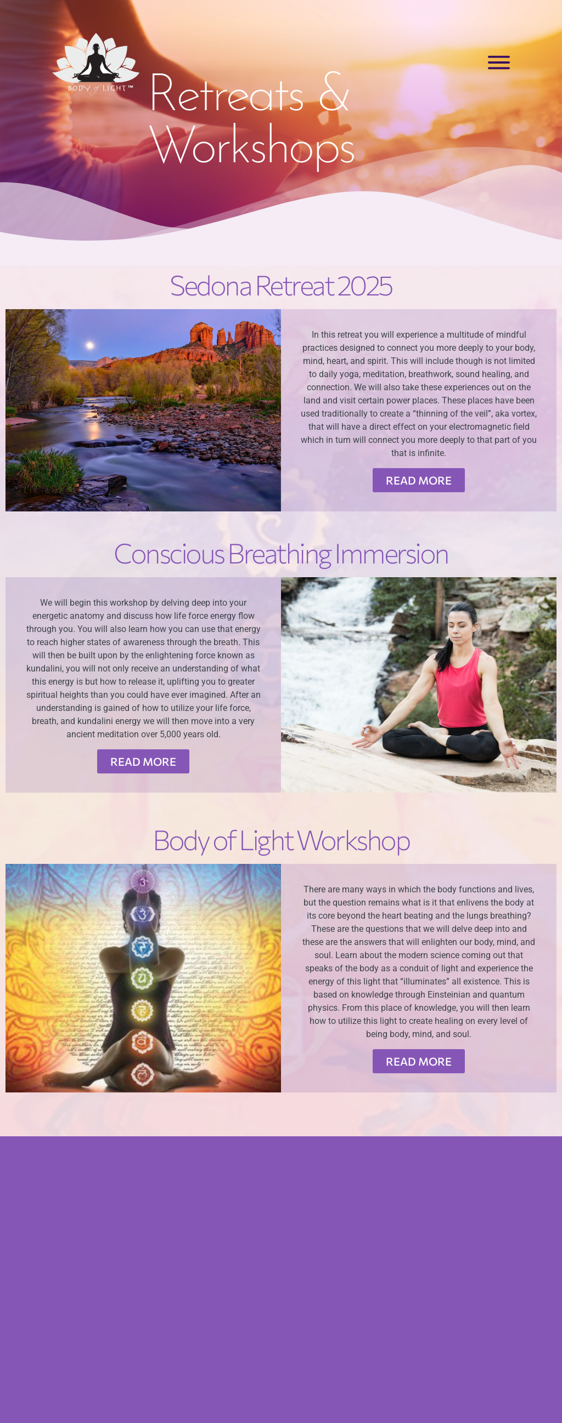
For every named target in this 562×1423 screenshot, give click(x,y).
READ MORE (419, 480)
